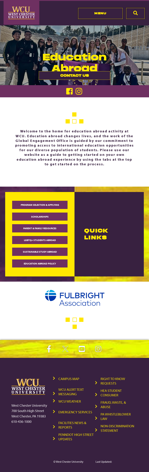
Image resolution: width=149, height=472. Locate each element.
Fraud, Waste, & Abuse (113, 404)
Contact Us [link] (64, 76)
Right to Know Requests (113, 380)
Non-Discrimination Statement (117, 428)
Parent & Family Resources (39, 228)
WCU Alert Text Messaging (71, 391)
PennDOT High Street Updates (76, 436)
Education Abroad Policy (40, 263)
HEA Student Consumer (111, 392)
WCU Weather (69, 401)
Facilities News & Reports (72, 424)
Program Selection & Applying (40, 204)
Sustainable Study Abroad (40, 251)
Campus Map (68, 378)
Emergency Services (75, 412)
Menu (100, 13)
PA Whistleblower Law (116, 416)
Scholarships (40, 216)
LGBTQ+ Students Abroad (40, 240)
